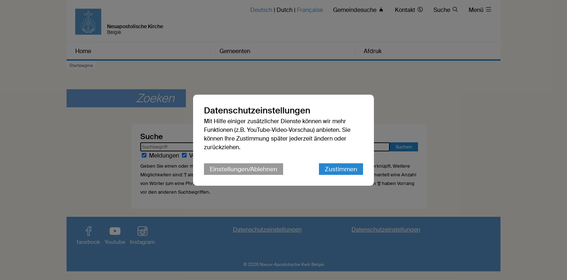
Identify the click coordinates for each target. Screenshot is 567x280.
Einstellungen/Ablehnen (243, 169)
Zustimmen (341, 169)
